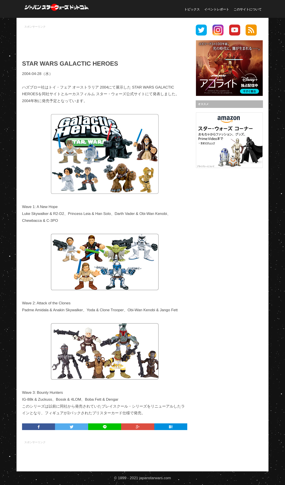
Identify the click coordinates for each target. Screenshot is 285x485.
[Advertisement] (105, 40)
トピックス (192, 9)
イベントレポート (216, 9)
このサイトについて (248, 9)
